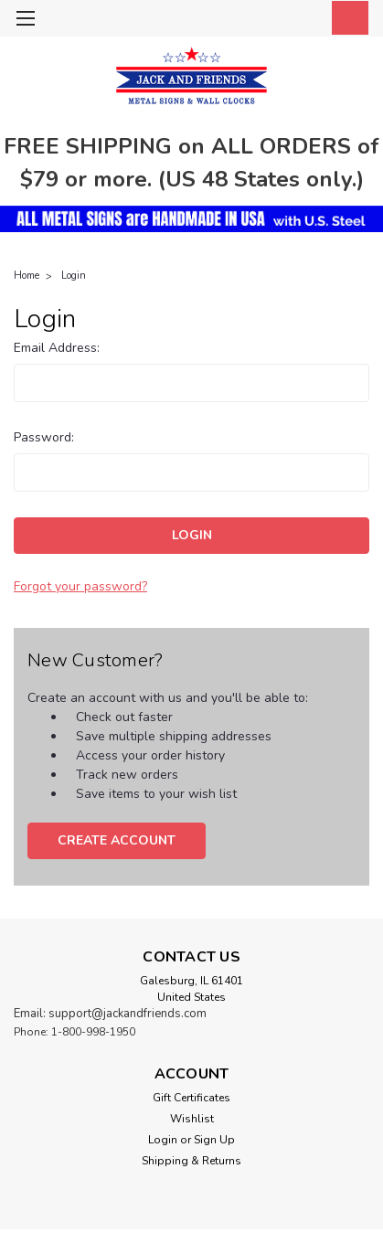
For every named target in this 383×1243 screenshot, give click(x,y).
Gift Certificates (191, 1097)
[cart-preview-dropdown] (346, 18)
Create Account (117, 840)
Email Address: (57, 347)
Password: (44, 437)
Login (73, 275)
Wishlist (192, 1118)
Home (26, 275)
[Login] (305, 21)
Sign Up (214, 1139)
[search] (264, 21)
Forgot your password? (80, 586)
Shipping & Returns (191, 1160)
